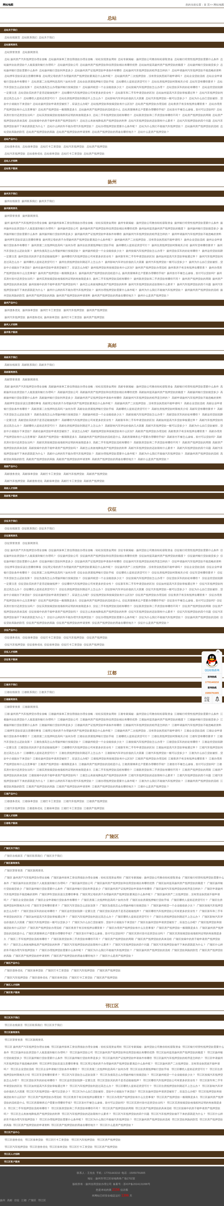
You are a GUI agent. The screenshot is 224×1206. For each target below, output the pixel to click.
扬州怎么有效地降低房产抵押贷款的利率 (103, 284)
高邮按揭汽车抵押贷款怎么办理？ (145, 414)
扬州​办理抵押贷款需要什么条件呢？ (116, 289)
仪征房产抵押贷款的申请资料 (73, 622)
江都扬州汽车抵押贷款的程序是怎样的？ (146, 725)
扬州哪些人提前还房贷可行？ (133, 245)
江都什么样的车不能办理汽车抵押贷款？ (70, 780)
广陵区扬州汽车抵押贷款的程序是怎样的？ (178, 888)
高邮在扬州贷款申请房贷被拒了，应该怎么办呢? (61, 431)
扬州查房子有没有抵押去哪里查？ (187, 267)
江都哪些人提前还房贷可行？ (133, 736)
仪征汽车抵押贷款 (73, 637)
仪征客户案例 (10, 659)
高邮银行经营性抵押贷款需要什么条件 (196, 386)
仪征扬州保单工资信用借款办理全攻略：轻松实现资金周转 (82, 550)
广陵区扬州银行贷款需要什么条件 (43, 888)
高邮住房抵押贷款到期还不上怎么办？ (81, 425)
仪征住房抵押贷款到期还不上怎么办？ (81, 589)
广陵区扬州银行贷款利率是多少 (82, 888)
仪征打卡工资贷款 (50, 637)
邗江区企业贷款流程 (22, 1069)
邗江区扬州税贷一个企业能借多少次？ (173, 1074)
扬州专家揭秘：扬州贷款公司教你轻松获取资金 (145, 222)
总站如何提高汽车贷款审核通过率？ (177, 92)
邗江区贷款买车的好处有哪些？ (39, 1080)
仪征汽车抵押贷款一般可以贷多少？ (166, 589)
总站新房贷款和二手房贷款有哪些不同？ (157, 115)
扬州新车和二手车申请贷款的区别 (135, 256)
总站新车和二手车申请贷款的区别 (135, 92)
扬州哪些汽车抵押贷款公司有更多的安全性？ (88, 256)
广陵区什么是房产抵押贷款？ (117, 955)
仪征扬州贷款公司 (67, 555)
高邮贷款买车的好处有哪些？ (183, 414)
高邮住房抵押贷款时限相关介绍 (170, 408)
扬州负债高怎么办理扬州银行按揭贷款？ (57, 250)
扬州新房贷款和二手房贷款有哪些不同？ (157, 278)
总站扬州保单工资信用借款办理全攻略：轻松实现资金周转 (82, 59)
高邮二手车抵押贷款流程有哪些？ (112, 442)
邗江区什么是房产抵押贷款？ (117, 1125)
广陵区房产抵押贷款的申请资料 (31, 955)
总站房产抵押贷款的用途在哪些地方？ (114, 131)
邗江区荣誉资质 (13, 1039)
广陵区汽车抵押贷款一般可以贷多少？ (48, 922)
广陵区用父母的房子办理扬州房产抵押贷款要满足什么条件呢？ (116, 894)
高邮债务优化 (12, 473)
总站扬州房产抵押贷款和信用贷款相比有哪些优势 (108, 64)
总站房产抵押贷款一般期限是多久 (57, 109)
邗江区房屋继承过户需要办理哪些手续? (49, 1102)
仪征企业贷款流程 (194, 566)
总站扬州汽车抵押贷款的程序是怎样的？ (146, 70)
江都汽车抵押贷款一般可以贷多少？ (166, 752)
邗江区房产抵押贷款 (109, 1139)
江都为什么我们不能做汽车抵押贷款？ (161, 780)
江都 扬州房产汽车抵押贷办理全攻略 (25, 713)
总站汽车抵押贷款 (73, 146)
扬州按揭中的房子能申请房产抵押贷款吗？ (53, 284)
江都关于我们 (10, 684)
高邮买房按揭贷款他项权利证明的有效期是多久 (64, 442)
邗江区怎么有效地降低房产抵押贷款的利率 (35, 1113)
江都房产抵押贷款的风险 (40, 786)
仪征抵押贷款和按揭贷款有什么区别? (112, 594)
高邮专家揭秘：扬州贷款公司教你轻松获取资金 (145, 386)
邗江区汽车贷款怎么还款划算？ (80, 1074)
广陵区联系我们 (33, 855)
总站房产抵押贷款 (97, 146)
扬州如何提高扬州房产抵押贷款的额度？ (162, 228)
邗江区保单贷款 (34, 1139)
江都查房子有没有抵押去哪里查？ (187, 758)
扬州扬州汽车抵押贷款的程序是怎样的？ (146, 234)
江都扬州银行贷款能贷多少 (203, 719)
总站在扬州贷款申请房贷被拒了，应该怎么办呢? (61, 103)
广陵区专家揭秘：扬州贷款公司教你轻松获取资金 (152, 877)
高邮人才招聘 (10, 488)
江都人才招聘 (10, 815)
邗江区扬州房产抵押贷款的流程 (152, 1119)
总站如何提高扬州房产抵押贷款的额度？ (162, 64)
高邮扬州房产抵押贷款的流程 (202, 453)
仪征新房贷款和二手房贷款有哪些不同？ (157, 606)
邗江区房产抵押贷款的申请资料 (31, 1125)
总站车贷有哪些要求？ (203, 81)
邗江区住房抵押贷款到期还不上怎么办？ (176, 1085)
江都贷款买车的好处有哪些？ (183, 741)
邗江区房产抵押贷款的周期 (118, 1108)
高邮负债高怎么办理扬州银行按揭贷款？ (57, 414)
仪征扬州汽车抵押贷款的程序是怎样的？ (146, 561)
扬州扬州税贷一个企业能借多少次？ (103, 250)
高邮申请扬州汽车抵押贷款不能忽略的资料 (196, 397)
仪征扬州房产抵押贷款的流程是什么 (100, 600)
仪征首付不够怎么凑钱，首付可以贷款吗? (191, 600)
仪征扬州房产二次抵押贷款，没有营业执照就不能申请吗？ (149, 566)
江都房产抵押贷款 (97, 801)
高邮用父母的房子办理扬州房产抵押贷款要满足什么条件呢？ (78, 403)
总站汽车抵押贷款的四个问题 (194, 120)
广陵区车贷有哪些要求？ (45, 905)
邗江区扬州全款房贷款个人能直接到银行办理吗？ (39, 1052)
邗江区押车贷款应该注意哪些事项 (58, 1063)
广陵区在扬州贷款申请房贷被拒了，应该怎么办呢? (167, 922)
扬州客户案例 (10, 332)
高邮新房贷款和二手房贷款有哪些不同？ (157, 442)
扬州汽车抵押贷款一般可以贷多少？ (166, 261)
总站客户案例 (10, 168)
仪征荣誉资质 (12, 543)
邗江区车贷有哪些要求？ (45, 1074)
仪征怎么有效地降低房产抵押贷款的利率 (103, 611)
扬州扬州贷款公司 (67, 228)
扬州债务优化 (12, 310)
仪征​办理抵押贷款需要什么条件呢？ (116, 617)
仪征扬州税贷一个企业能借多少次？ (103, 578)
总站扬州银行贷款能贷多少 (203, 64)
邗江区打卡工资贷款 (57, 1139)
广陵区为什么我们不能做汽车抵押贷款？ (108, 950)
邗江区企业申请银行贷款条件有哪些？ (57, 1069)
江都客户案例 (10, 823)
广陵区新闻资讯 (12, 863)
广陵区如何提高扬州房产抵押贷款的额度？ (181, 883)
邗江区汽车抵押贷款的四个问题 (131, 1113)
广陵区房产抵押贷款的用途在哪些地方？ (74, 955)
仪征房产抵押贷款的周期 (196, 606)
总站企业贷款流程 (194, 75)
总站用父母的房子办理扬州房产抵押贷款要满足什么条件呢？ (78, 75)
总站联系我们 (29, 37)
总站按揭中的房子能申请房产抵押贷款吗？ (53, 120)
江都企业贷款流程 (194, 730)
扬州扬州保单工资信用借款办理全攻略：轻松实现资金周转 (82, 222)
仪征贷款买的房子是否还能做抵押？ (39, 583)
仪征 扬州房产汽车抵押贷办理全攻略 (25, 550)
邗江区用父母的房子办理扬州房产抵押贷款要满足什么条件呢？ (116, 1063)
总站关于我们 (10, 30)
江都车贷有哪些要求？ (203, 736)
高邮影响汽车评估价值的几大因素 (124, 425)
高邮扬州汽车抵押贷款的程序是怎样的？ (146, 397)
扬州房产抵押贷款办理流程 (151, 267)
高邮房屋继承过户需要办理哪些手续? (143, 436)
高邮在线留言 (12, 364)
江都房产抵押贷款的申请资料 (73, 786)
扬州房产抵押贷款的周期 (196, 278)
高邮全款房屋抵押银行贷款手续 (96, 408)
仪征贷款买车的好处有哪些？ (183, 578)
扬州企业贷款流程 (194, 239)
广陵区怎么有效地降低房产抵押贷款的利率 (35, 944)
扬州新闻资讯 (10, 208)
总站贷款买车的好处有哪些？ (183, 87)
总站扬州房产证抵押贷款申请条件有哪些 (98, 70)
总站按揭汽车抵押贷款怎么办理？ (145, 87)
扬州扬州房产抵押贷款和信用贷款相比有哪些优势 (108, 228)
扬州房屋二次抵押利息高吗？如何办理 (53, 245)
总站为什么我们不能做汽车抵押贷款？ (161, 126)
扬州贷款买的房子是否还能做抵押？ (39, 256)
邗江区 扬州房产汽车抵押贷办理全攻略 (27, 1046)
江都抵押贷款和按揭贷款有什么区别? (112, 758)
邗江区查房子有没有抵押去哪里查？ (84, 1097)
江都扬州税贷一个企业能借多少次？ (103, 741)
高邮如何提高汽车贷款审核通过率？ (177, 420)
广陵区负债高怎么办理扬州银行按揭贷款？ (124, 905)
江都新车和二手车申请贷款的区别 (135, 747)
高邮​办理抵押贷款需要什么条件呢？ (116, 453)
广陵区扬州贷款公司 (81, 883)
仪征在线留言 (12, 528)
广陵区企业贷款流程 (22, 899)
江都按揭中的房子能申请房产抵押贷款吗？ (53, 775)
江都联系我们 (29, 692)
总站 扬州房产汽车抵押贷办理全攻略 (25, 59)
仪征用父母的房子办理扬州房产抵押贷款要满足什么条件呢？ (78, 566)
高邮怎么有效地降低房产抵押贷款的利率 (103, 448)
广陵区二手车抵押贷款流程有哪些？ (29, 939)
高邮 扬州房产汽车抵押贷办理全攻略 (25, 386)
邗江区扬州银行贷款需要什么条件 (43, 1057)
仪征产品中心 (10, 630)
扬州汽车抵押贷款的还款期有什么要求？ (151, 284)
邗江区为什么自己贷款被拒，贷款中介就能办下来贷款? (104, 1091)
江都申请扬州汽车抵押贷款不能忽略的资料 (196, 725)
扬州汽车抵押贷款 (73, 310)
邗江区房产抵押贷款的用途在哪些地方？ (74, 1125)
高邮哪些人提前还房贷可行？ (133, 408)
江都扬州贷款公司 (67, 719)
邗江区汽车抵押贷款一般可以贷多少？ (48, 1091)
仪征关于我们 (10, 521)
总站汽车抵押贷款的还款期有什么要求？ (151, 120)
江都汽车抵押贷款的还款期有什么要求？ (151, 775)
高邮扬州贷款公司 (67, 392)
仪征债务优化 (12, 637)
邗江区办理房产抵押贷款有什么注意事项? (130, 1097)
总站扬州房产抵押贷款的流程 (202, 126)
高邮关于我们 (10, 357)
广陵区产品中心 (12, 963)
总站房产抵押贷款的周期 (196, 115)
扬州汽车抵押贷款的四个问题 (194, 284)
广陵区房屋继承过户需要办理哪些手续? (49, 933)
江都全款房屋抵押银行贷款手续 (96, 736)
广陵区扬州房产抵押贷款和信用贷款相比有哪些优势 (124, 883)
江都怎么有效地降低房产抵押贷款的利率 (103, 775)
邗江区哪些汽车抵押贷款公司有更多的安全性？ (170, 1080)
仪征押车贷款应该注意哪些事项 (22, 566)
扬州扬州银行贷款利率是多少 (56, 234)
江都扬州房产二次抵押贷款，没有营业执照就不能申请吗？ (149, 730)
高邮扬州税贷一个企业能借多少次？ (103, 414)
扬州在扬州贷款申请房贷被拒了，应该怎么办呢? (61, 267)
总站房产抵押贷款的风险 (40, 131)
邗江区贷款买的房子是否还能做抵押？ (119, 1080)
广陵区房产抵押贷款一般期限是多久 (177, 927)
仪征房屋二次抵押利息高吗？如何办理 (53, 572)
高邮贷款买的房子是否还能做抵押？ (39, 420)
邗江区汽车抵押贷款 (83, 1139)
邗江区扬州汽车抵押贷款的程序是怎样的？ (178, 1057)
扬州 (112, 181)
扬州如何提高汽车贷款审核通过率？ (177, 256)
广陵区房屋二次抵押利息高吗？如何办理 (104, 899)
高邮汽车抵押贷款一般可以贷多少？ (166, 425)
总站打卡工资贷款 (50, 146)
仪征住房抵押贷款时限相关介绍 (170, 572)
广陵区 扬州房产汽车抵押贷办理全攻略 (27, 877)
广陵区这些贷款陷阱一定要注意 (77, 911)
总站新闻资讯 (10, 44)
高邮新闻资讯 (10, 372)
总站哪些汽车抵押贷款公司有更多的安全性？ (88, 92)
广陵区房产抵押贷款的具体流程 (153, 939)
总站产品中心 (10, 139)
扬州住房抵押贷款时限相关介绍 (170, 245)
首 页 (207, 4)
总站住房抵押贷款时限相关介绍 (170, 81)
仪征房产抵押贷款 (97, 637)
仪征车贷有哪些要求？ (203, 572)
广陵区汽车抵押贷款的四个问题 (131, 944)
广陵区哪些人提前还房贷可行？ (189, 899)
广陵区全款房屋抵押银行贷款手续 (150, 899)
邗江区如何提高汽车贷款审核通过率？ (46, 1085)
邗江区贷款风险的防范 (185, 1119)
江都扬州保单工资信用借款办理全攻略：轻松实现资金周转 (82, 713)
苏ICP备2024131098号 (136, 1184)
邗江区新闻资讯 (12, 1032)
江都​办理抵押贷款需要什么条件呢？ (116, 780)
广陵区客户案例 (12, 992)
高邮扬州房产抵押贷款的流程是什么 (100, 436)
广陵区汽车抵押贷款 (83, 970)
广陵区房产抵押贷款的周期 (118, 939)
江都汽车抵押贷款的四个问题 (194, 775)
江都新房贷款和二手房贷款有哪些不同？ (157, 769)
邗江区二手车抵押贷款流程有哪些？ (29, 1108)
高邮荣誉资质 (12, 379)
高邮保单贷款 (30, 473)
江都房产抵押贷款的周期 (196, 769)
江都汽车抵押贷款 (73, 801)
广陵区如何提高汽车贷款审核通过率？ (46, 916)
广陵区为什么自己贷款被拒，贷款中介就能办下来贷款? (104, 922)
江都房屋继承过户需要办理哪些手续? (143, 764)
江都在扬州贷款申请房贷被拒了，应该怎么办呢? (61, 758)
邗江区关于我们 (12, 1017)
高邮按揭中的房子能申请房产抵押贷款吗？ (53, 448)
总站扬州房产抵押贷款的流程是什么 (100, 109)
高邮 (112, 345)
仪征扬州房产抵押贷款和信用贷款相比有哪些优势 (108, 555)
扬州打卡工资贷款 (50, 310)
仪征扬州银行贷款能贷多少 (203, 555)
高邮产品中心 (10, 466)
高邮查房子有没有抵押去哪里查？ (187, 431)
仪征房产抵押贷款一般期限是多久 (57, 600)
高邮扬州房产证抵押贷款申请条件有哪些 (98, 397)
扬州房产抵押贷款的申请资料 (73, 295)
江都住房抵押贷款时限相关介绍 (170, 736)
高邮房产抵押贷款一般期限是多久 (57, 436)
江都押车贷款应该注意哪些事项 (22, 730)
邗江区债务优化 (13, 1139)
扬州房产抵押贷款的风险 (40, 295)
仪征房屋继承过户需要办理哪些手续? (143, 600)
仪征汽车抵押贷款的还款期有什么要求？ (151, 611)
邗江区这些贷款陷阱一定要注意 (77, 1080)
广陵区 (112, 836)
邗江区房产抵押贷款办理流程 (45, 1097)
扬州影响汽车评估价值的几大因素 (124, 261)
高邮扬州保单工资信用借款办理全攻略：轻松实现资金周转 (82, 386)
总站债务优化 (12, 146)
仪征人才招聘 (10, 652)
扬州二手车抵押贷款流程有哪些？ (112, 278)
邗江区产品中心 (12, 1132)
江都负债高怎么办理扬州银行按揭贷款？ (57, 741)
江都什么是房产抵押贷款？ (153, 786)
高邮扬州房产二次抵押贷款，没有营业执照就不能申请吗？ (149, 403)
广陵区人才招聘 (12, 984)
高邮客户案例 (10, 496)
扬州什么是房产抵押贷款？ (153, 295)
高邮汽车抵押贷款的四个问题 (194, 448)
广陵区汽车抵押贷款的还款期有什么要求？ (86, 944)
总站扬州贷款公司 (67, 64)
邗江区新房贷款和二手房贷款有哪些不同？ (76, 1108)
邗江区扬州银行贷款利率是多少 (82, 1057)
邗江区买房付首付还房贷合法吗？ (145, 1102)
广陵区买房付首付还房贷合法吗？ (145, 933)
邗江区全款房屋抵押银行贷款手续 (150, 1069)
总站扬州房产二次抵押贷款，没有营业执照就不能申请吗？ (149, 75)
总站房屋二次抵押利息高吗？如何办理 (53, 81)
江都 (112, 672)
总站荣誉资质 (12, 52)
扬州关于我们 (10, 193)
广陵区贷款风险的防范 (185, 950)
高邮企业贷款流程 (194, 403)
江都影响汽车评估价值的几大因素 (124, 752)
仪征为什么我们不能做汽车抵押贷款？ (161, 617)
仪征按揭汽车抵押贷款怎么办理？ (145, 578)
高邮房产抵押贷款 (97, 473)
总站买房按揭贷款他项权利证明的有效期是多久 (64, 115)
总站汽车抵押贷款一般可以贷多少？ (166, 98)
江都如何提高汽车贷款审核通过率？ (177, 747)
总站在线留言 (12, 37)
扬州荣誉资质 (12, 215)
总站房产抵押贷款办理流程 (151, 103)
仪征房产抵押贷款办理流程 (151, 594)
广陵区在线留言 (13, 855)
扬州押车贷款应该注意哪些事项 (22, 239)
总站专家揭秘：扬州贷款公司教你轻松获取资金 (145, 59)
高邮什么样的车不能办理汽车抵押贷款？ (70, 453)
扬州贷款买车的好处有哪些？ (183, 250)
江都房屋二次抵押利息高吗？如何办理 (53, 736)
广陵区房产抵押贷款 (109, 970)
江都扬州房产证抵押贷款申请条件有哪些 (98, 725)
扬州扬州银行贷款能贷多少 (203, 228)
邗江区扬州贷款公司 (81, 1052)
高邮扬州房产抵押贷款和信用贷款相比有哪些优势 (108, 392)
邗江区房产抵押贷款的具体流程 (153, 1108)
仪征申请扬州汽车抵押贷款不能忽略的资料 (196, 561)
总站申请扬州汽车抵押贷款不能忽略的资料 (196, 70)
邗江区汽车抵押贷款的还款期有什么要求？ (86, 1113)
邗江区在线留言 (13, 1025)
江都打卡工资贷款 (50, 801)
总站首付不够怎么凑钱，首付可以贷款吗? (191, 109)
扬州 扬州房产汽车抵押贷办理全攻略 (25, 222)
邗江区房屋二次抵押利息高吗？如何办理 (104, 1069)
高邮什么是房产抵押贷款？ (153, 459)
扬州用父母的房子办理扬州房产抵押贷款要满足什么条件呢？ (78, 239)
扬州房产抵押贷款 (97, 310)
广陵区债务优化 (13, 970)
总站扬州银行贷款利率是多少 (56, 70)
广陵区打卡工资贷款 (57, 970)
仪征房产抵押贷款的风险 (40, 622)
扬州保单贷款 (30, 310)
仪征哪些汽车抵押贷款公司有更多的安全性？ (88, 583)
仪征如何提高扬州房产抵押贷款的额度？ (162, 555)
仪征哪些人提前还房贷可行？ (133, 572)
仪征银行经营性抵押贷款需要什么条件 (196, 550)
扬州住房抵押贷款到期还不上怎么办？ (81, 261)
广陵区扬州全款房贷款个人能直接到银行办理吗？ (39, 883)
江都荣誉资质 (12, 706)
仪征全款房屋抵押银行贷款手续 (96, 572)
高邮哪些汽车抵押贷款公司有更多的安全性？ (88, 420)
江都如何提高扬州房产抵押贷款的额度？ (162, 719)
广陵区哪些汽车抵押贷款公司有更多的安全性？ (170, 911)
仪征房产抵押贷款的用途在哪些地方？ (114, 622)
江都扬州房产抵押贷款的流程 (202, 780)
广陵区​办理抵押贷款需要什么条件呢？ (61, 950)
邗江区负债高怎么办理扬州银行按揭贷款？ (124, 1074)
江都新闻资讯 (10, 699)
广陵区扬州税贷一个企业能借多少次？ (173, 905)
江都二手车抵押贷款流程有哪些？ (112, 769)
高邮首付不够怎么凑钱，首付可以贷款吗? (191, 436)
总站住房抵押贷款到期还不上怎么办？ (81, 98)
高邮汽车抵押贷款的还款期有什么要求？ (151, 448)
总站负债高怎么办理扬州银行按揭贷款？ (57, 87)
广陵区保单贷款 (34, 970)
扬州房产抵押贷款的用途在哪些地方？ (114, 295)
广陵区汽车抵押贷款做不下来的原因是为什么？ (178, 944)
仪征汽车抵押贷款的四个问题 (194, 611)
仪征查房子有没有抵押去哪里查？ (187, 594)
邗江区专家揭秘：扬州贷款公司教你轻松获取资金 (152, 1046)
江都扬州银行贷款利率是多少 (56, 725)
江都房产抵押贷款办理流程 (151, 758)
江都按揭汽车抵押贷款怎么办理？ (145, 741)
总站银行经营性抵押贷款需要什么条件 (196, 59)
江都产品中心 (10, 793)
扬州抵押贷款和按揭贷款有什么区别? (112, 267)
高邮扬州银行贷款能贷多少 (203, 392)
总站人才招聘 (10, 161)
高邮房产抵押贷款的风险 (40, 459)
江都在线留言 (12, 692)
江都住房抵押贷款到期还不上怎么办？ (81, 752)
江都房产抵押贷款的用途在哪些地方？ (114, 786)
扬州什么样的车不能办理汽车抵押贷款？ (70, 289)
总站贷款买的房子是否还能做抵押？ (39, 92)
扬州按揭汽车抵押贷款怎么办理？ (145, 250)
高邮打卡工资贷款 (50, 473)
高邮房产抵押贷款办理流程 (151, 431)
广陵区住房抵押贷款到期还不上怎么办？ (176, 916)
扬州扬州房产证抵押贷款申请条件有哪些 (98, 234)
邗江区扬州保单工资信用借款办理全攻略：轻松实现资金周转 (86, 1046)
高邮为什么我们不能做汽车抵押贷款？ (161, 453)
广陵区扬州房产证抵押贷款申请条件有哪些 (127, 888)
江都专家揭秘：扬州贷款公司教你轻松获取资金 (145, 713)
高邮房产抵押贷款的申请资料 (73, 459)
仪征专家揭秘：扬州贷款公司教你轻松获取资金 (145, 550)
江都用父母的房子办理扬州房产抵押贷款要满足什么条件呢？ (78, 730)
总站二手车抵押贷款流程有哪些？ (112, 115)
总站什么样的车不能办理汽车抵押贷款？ (70, 126)
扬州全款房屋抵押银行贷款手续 (96, 245)
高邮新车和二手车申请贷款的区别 (135, 420)
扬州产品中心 (10, 302)
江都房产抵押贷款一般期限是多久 (57, 764)
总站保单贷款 (30, 146)
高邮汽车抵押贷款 (73, 473)
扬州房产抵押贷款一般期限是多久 (57, 273)
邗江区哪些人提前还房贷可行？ (189, 1069)
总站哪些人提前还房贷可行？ (133, 81)
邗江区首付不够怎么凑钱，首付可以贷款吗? (99, 1102)
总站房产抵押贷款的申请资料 (73, 131)
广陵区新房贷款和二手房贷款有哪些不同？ (76, 939)
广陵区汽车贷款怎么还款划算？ (80, 905)
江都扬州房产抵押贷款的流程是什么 (100, 764)
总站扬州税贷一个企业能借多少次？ (103, 87)
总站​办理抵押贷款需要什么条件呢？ (116, 126)
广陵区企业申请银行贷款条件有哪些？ (57, 899)
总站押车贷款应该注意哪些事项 (22, 75)
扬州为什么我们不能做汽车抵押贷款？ (161, 289)
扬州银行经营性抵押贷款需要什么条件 (196, 222)
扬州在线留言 (12, 201)
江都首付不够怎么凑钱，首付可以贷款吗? (191, 764)
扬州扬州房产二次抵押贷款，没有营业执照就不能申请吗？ (149, 239)
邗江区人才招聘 (12, 1154)
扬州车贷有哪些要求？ (203, 245)
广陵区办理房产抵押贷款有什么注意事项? (130, 927)
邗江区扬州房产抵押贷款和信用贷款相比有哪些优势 (124, 1052)
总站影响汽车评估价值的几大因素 (124, 98)
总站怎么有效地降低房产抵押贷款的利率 (103, 120)
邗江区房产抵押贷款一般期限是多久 (177, 1097)
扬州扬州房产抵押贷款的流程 (202, 289)
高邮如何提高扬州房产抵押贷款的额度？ (162, 392)
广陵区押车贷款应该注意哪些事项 (58, 894)
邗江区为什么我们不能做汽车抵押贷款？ (108, 1119)
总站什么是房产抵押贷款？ (153, 131)
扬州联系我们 (29, 201)
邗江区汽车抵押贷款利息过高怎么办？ (91, 1085)
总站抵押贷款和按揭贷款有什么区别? (112, 103)
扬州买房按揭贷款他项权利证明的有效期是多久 (64, 278)
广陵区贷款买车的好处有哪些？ (39, 911)
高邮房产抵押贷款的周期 (196, 442)
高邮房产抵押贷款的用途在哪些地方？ (114, 459)
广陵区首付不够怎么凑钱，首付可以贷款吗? (99, 933)
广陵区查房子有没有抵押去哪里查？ (84, 927)
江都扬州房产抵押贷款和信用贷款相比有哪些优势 (108, 719)
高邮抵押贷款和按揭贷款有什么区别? (112, 431)
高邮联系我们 (29, 364)
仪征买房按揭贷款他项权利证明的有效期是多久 (64, 606)
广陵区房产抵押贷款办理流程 (45, 927)
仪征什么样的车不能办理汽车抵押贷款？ (70, 617)
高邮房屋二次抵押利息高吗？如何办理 (53, 408)
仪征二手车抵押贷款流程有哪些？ (112, 606)
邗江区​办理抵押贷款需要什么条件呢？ (61, 1119)
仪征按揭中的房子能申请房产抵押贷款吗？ (53, 611)
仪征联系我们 (29, 528)
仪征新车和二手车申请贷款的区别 (135, 583)
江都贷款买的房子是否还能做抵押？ (39, 747)
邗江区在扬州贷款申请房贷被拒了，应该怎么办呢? (167, 1091)
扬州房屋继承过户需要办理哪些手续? (143, 273)
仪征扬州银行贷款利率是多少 (56, 561)
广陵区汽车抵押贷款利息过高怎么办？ (91, 916)
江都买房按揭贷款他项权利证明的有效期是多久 (64, 769)
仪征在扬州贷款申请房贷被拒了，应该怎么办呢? (61, 594)
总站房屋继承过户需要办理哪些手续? (143, 109)
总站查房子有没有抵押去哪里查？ (187, 103)
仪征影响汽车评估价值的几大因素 (124, 589)
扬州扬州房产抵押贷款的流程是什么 (100, 273)
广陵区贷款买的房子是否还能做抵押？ (119, 911)
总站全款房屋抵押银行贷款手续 (96, 81)
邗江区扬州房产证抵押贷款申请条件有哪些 (127, 1057)
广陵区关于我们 (12, 848)
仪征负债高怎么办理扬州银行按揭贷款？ (57, 578)
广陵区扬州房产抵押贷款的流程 (152, 950)
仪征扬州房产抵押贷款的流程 (202, 617)
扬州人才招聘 (10, 324)
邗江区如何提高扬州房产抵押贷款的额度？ (181, 1052)
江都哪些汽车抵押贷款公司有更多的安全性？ (88, 747)
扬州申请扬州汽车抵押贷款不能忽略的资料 (196, 234)
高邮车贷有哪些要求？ (203, 408)
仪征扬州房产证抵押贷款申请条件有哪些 (98, 561)
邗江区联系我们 (33, 1025)
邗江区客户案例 (12, 1161)
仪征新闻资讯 (10, 535)
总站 (112, 18)
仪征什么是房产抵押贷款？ (153, 622)
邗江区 (112, 1005)
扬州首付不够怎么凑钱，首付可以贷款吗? (191, 273)
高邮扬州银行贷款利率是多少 (56, 397)
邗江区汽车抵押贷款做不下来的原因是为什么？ (178, 1113)
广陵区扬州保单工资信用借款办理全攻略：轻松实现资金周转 (86, 877)
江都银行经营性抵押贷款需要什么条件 (196, 713)
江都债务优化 (12, 801)
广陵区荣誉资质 (13, 870)
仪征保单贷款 (30, 637)
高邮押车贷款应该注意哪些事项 (22, 403)
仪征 (112, 509)
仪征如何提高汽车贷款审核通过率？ (177, 583)
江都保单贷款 (30, 801)
